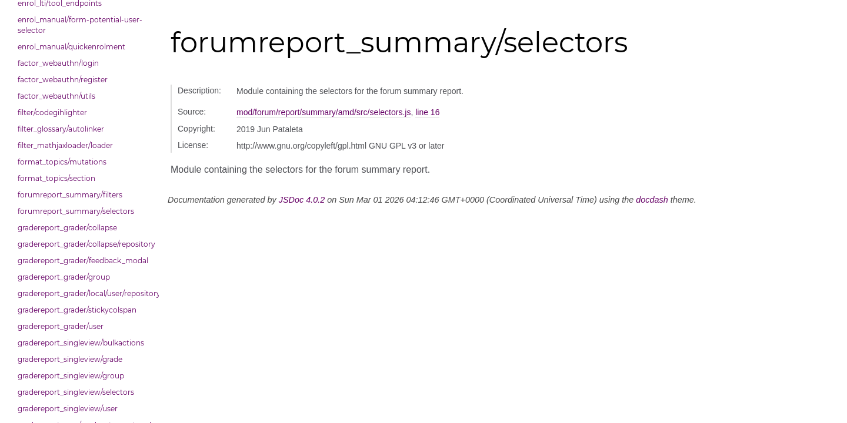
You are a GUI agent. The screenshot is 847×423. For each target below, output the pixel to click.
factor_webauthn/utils (56, 96)
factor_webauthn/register (63, 79)
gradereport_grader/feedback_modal (83, 260)
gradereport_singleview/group (71, 375)
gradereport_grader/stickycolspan (77, 310)
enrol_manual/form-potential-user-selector (80, 25)
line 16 (427, 112)
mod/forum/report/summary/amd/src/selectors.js (323, 112)
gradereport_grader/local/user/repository (85, 293)
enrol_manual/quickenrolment (71, 46)
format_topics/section (56, 178)
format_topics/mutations (62, 161)
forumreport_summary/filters (70, 194)
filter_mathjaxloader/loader (65, 145)
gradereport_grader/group (64, 277)
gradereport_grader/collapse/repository (85, 244)
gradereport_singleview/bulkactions (81, 342)
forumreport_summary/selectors (76, 211)
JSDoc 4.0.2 (302, 199)
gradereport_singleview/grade (70, 359)
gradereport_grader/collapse (67, 227)
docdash (652, 199)
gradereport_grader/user (61, 326)
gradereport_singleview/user (68, 408)
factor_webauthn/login (58, 63)
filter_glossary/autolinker (61, 129)
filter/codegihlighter (52, 112)
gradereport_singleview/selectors (76, 392)
